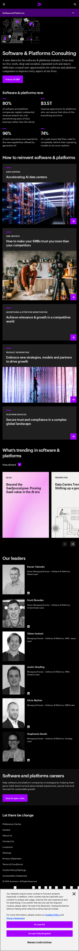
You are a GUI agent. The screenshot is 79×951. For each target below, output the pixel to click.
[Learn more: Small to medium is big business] (39, 264)
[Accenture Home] (39, 4)
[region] (39, 920)
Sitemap (6, 852)
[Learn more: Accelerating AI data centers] (39, 194)
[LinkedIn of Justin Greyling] (28, 693)
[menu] (4, 4)
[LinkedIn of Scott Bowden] (28, 626)
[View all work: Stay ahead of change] (11, 464)
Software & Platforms (13, 12)
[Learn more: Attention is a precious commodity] (39, 322)
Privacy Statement (11, 858)
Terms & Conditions (12, 864)
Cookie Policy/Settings (14, 869)
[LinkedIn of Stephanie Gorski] (28, 760)
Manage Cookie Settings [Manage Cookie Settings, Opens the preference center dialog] (39, 942)
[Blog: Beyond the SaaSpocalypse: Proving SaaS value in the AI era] (25, 505)
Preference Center (11, 823)
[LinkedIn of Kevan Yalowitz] (28, 593)
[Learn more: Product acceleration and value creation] (39, 373)
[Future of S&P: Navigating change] (12, 79)
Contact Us (8, 841)
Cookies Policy (52, 915)
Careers (6, 829)
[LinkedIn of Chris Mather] (28, 727)
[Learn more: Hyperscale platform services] (39, 422)
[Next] (73, 544)
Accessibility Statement (14, 875)
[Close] (74, 893)
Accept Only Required (39, 934)
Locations (7, 846)
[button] (15, 798)
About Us (7, 835)
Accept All (39, 925)
